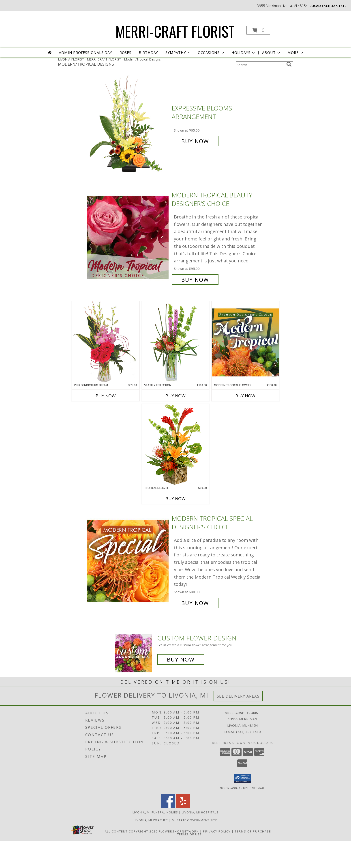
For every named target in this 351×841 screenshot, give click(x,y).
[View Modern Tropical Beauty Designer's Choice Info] (128, 237)
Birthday (148, 52)
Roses (125, 52)
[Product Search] (260, 65)
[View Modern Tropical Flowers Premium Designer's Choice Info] (245, 342)
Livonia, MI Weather (151, 820)
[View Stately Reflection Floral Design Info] (175, 342)
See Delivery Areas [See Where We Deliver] (238, 696)
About (271, 52)
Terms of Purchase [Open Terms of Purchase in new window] (253, 831)
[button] (258, 30)
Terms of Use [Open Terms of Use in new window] (189, 834)
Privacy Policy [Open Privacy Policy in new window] (217, 831)
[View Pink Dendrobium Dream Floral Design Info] (105, 342)
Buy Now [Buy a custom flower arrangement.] (181, 659)
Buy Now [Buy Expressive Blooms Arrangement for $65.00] (195, 141)
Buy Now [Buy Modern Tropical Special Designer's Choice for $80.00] (195, 603)
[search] (289, 64)
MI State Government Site (194, 820)
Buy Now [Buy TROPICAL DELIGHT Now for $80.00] (175, 499)
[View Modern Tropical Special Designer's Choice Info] (128, 561)
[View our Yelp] (183, 806)
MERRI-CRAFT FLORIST (175, 31)
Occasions (211, 52)
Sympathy (178, 52)
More (295, 52)
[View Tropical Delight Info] (175, 445)
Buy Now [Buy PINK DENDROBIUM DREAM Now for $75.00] (106, 396)
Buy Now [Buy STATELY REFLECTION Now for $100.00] (175, 396)
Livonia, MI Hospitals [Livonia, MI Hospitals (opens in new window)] (200, 812)
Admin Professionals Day (85, 52)
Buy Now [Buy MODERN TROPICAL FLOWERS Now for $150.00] (245, 396)
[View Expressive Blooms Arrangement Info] (128, 125)
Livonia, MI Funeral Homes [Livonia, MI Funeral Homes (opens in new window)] (155, 812)
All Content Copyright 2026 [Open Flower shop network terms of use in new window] (131, 831)
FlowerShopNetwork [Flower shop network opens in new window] (179, 831)
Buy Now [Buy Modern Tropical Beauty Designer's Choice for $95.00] (195, 279)
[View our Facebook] (168, 806)
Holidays (243, 52)
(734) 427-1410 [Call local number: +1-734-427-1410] (334, 5)
